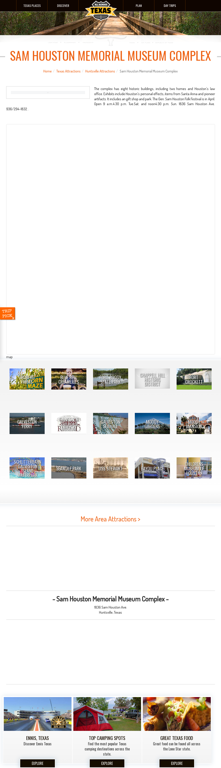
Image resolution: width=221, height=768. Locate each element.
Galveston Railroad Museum (68, 424)
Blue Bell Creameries (68, 379)
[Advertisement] (110, 558)
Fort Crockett (194, 379)
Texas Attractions (68, 71)
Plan (139, 5)
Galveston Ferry (27, 424)
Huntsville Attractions (100, 71)
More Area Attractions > (110, 519)
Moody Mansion (194, 424)
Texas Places (32, 5)
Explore (37, 763)
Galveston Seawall (110, 424)
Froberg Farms (27, 379)
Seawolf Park (68, 468)
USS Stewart (111, 468)
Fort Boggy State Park (110, 379)
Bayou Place (152, 468)
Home (47, 71)
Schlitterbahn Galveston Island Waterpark (27, 468)
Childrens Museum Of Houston (194, 468)
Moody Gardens (152, 424)
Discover (63, 5)
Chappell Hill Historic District (152, 379)
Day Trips (170, 5)
